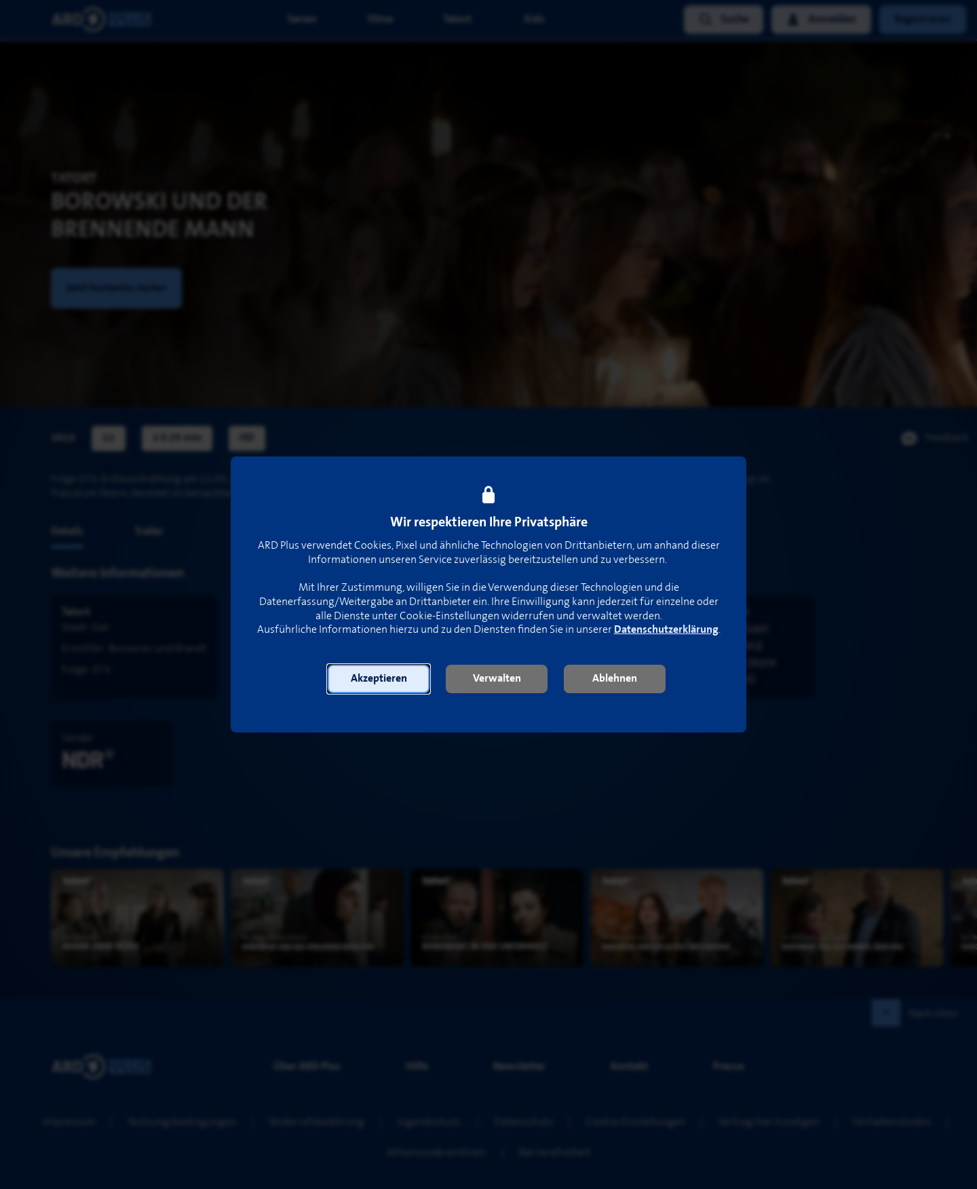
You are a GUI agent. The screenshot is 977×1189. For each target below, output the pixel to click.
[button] (378, 679)
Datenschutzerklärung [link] (666, 629)
